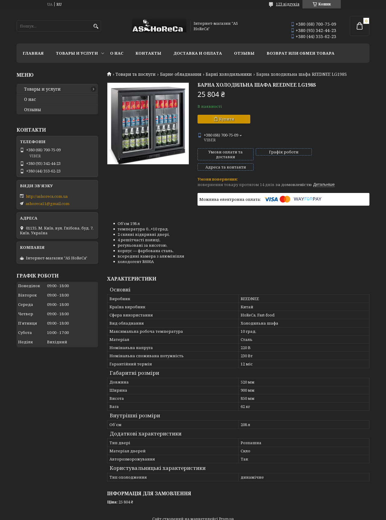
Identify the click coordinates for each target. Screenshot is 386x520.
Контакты (148, 53)
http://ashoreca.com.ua (47, 196)
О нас (116, 53)
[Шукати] (95, 26)
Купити (226, 119)
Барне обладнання (180, 74)
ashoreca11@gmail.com (47, 203)
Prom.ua (226, 508)
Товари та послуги (135, 74)
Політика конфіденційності (252, 514)
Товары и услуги (77, 53)
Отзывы (244, 53)
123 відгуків (287, 4)
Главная (33, 53)
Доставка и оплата (197, 53)
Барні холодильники (229, 74)
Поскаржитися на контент (194, 514)
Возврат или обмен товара (300, 53)
